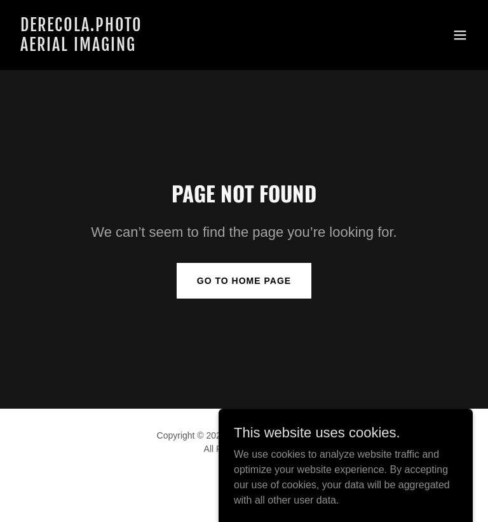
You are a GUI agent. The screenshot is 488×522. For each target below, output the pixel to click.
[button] (460, 35)
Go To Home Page (244, 281)
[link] (81, 47)
